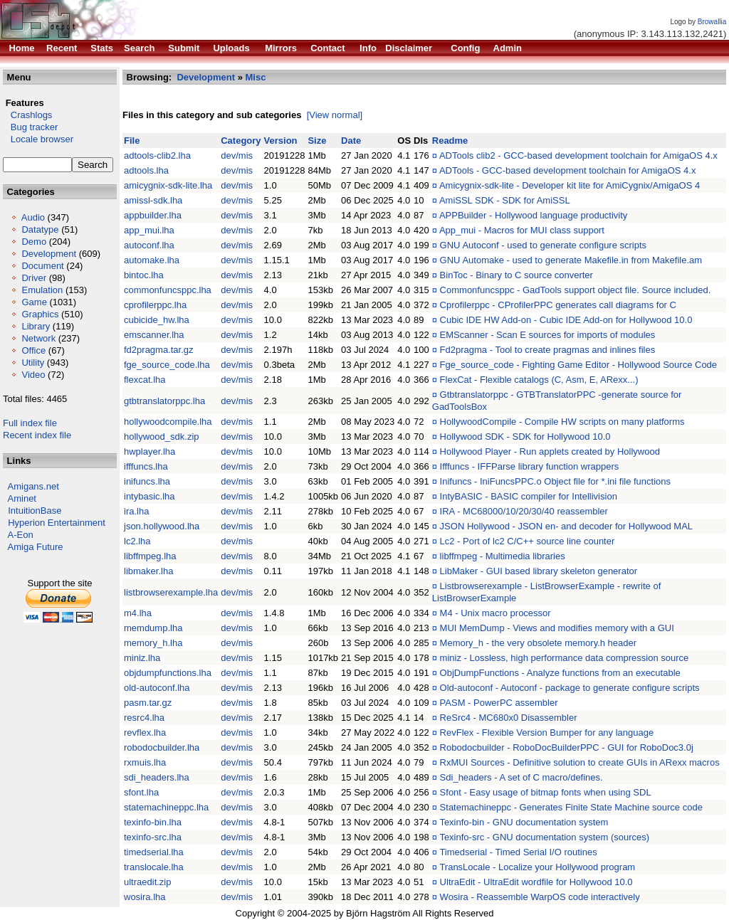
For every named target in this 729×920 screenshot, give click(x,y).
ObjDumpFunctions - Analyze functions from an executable (560, 672)
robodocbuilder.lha (161, 747)
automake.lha (151, 260)
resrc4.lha (144, 717)
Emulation (42, 290)
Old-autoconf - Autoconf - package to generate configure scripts (570, 687)
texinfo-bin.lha (153, 822)
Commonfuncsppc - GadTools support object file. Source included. (575, 290)
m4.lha (138, 613)
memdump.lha (153, 628)
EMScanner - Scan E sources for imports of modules (548, 334)
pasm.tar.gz (148, 702)
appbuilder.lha (153, 215)
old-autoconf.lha (157, 687)
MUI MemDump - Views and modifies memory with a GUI (557, 628)
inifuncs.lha (147, 481)
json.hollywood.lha (161, 526)
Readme (450, 140)
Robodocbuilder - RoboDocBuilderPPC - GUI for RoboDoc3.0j (566, 747)
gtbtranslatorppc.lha (164, 401)
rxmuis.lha (145, 762)
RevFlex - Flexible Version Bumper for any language (547, 732)
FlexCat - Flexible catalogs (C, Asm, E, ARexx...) (539, 379)
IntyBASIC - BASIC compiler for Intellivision (528, 496)
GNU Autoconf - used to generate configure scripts (543, 245)
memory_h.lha (153, 643)
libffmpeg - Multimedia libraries (502, 556)
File (132, 140)
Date (351, 140)
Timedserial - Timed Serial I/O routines (518, 852)
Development (48, 253)
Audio (33, 217)
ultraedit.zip (147, 882)
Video (33, 374)
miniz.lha (142, 657)
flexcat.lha (145, 379)
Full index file (30, 423)
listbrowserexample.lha (171, 592)
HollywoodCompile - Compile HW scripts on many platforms (562, 421)
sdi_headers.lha (156, 777)
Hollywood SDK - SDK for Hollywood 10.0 (525, 436)
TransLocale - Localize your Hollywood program (537, 867)
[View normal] (335, 115)
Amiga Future (35, 546)
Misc (256, 77)
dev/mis (237, 155)
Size (317, 140)
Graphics (39, 314)
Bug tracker (30, 127)
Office (33, 350)
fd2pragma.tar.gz (159, 349)
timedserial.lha (154, 852)
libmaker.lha (148, 571)
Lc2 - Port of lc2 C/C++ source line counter (527, 541)
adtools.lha (146, 170)
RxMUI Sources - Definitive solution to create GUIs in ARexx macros (580, 762)
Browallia (712, 22)
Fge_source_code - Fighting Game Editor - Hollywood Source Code (578, 364)
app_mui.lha (149, 230)
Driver (33, 278)
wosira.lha (145, 897)
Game (33, 302)
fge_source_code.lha (167, 364)
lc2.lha (137, 541)
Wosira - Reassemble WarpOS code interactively (540, 897)
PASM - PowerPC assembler (499, 702)
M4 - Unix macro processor (495, 613)
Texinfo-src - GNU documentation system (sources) (544, 837)
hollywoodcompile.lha (168, 421)
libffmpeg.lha (150, 556)
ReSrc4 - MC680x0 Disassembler (508, 717)
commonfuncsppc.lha (167, 290)
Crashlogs (27, 115)
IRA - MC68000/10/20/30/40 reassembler (524, 511)
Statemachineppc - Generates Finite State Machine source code (571, 807)
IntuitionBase (34, 510)
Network (38, 338)
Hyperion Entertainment (56, 522)
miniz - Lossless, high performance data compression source (564, 657)
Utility (32, 362)
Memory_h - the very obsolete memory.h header (538, 643)
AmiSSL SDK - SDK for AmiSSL (504, 200)
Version (281, 140)
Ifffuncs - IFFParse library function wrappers (529, 466)
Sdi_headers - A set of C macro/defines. (521, 777)
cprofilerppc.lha (155, 305)
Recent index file (37, 435)
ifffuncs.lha (146, 466)
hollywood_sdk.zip (161, 436)
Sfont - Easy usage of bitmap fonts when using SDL (545, 792)
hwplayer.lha (149, 451)
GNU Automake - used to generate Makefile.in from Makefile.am (571, 260)
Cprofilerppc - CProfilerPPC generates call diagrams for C (558, 305)
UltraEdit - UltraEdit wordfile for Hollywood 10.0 (536, 882)
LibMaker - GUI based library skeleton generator (538, 571)
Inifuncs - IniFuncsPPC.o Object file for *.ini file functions (555, 481)
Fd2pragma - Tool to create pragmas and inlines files (548, 349)
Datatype (39, 229)
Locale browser (38, 139)
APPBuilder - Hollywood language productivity (533, 215)
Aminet (22, 498)
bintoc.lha (144, 275)
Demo (33, 241)
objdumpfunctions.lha (167, 672)
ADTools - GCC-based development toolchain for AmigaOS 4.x (567, 170)
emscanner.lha (154, 334)
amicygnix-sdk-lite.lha (168, 185)
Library (35, 326)
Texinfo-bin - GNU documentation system (523, 822)
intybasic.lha (149, 496)
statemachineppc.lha (166, 807)
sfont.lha (141, 792)
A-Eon (20, 534)
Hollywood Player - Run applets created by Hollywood (550, 451)
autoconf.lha (149, 245)
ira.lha (136, 511)
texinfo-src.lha (153, 837)
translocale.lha (154, 867)
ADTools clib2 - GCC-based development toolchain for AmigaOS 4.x (578, 155)
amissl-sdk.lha (153, 200)
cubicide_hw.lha (156, 319)
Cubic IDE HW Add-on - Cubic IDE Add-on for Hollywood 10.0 (566, 319)
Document (42, 265)
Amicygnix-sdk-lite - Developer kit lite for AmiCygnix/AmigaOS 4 (569, 185)
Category (241, 140)
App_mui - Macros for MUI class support (521, 230)
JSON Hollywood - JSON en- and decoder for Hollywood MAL (566, 526)
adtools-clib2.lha (157, 155)
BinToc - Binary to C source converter (516, 275)
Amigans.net (33, 486)
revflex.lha (145, 732)
